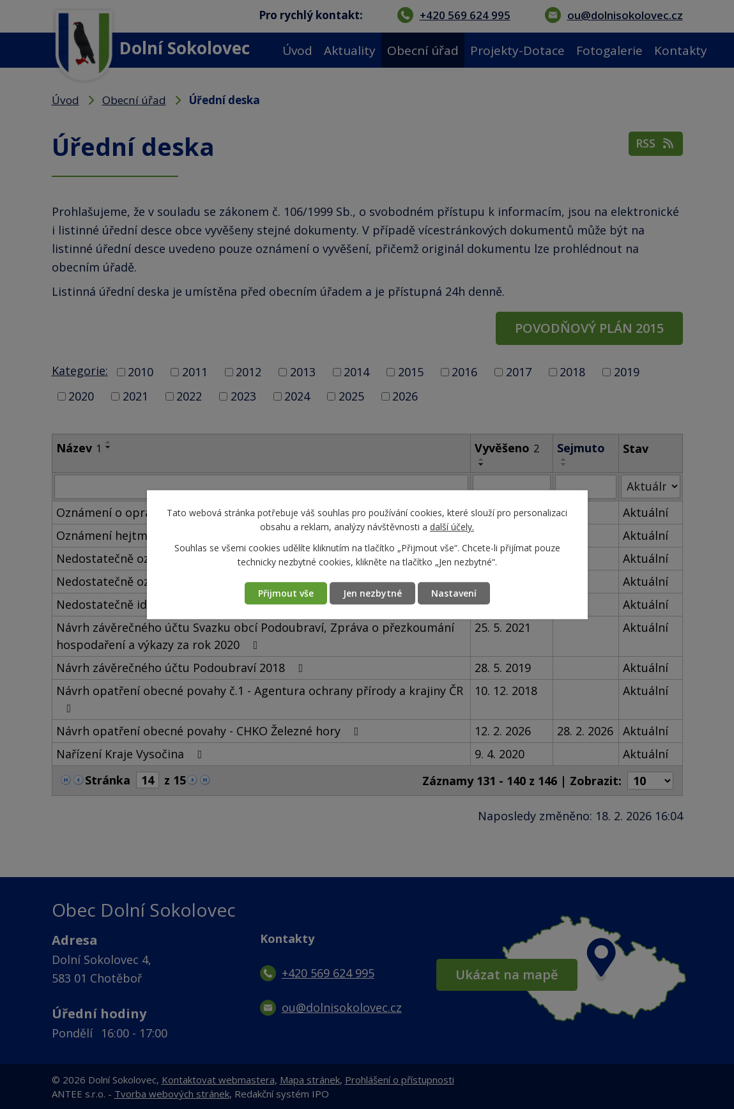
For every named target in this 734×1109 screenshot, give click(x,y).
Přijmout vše (286, 593)
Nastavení (454, 593)
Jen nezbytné (372, 593)
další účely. (452, 527)
